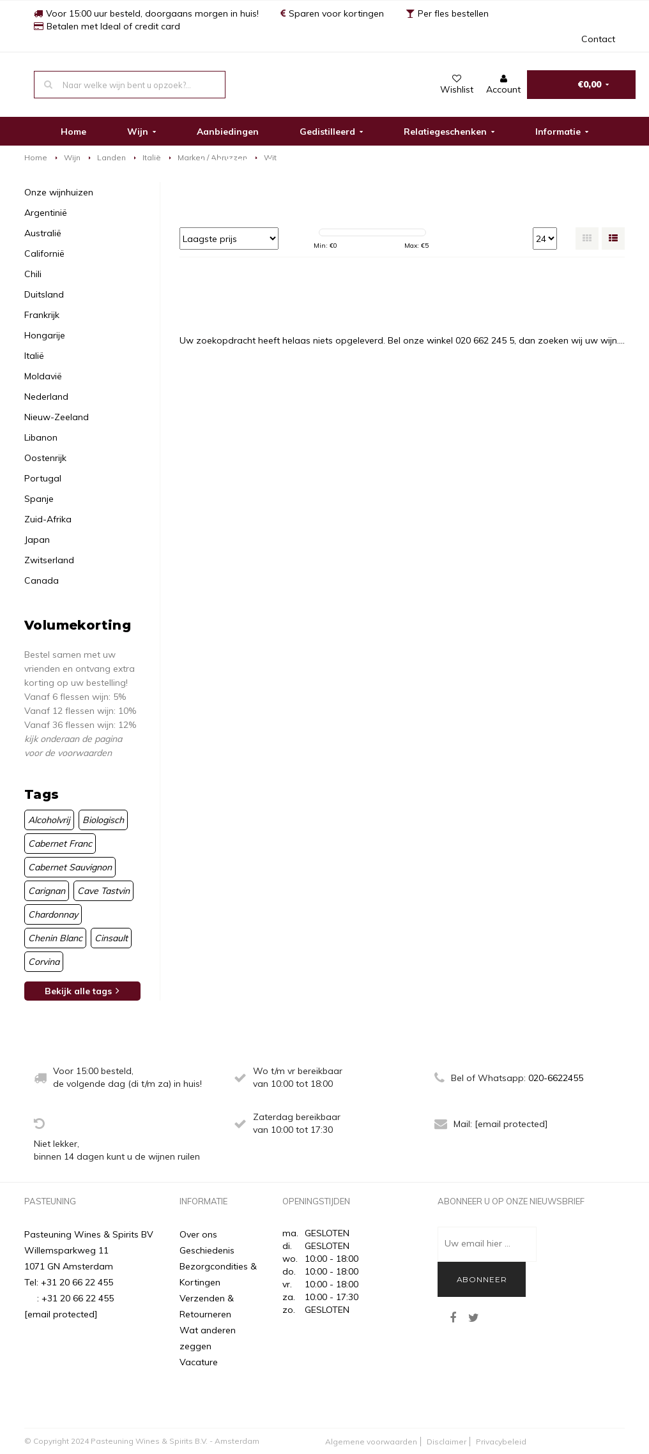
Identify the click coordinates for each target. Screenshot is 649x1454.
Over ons (198, 1234)
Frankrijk (41, 315)
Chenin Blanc (55, 938)
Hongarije (44, 335)
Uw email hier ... (477, 1243)
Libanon (40, 437)
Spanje (39, 498)
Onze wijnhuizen (58, 192)
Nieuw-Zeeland (56, 417)
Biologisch (103, 820)
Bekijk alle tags (82, 991)
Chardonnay (53, 914)
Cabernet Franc (60, 843)
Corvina (43, 961)
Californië (44, 253)
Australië (42, 233)
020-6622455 (555, 1078)
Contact (598, 39)
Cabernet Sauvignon (70, 867)
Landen (111, 157)
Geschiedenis (206, 1250)
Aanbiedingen (228, 131)
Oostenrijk (45, 458)
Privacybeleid (501, 1441)
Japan (37, 539)
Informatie (561, 131)
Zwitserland (49, 560)
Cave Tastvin (103, 891)
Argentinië (45, 212)
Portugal (42, 478)
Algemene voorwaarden (371, 1441)
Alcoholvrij (49, 820)
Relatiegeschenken (449, 131)
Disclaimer (446, 1441)
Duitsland (44, 294)
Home (73, 131)
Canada (41, 580)
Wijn (141, 131)
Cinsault (111, 938)
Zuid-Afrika (48, 519)
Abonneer (482, 1279)
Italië (151, 157)
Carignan (46, 891)
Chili (33, 274)
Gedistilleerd (331, 131)
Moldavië (43, 376)
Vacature (198, 1362)
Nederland (46, 396)
